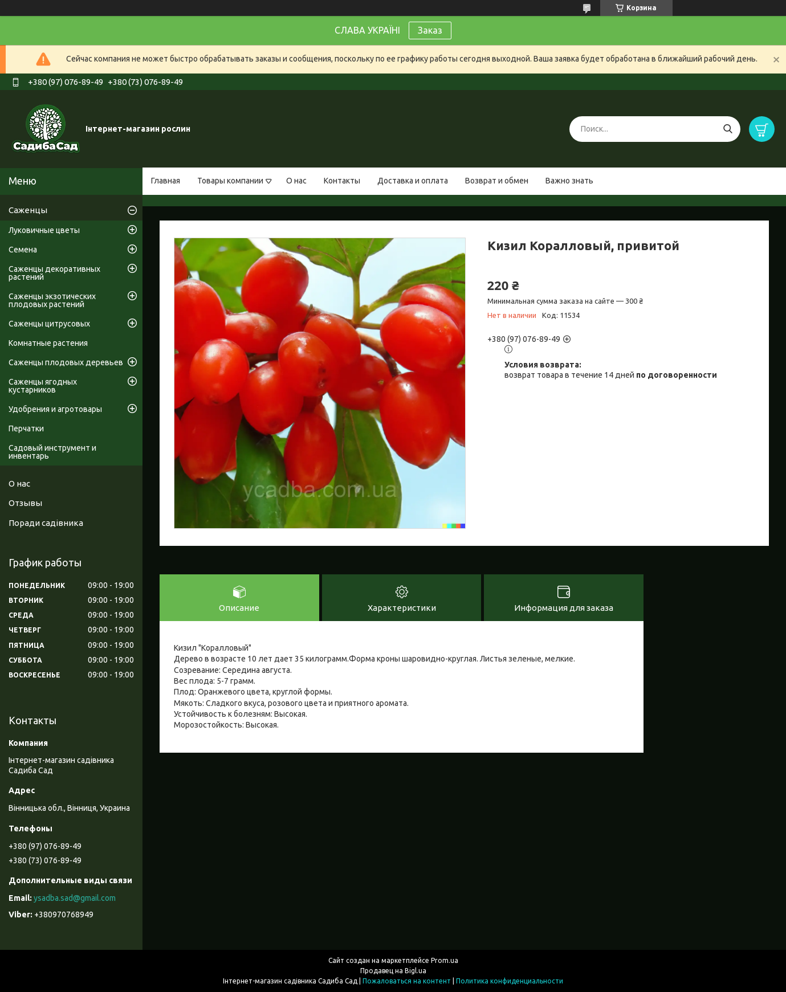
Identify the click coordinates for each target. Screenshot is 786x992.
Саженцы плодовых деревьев (66, 362)
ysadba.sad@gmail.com (75, 898)
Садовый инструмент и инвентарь (52, 451)
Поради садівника (46, 523)
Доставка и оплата (412, 180)
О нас (296, 180)
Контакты (342, 180)
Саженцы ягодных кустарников (43, 385)
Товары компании (230, 180)
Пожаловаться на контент (407, 981)
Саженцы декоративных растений (54, 272)
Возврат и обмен (496, 180)
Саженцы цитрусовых (49, 323)
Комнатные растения (48, 343)
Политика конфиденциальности (509, 981)
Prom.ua (444, 960)
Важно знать (569, 180)
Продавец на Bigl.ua (393, 970)
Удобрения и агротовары (55, 409)
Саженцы (28, 210)
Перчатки (26, 428)
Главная (165, 180)
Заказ (430, 30)
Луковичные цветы (44, 230)
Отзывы (25, 503)
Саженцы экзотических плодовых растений (52, 300)
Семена (23, 249)
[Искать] (727, 129)
